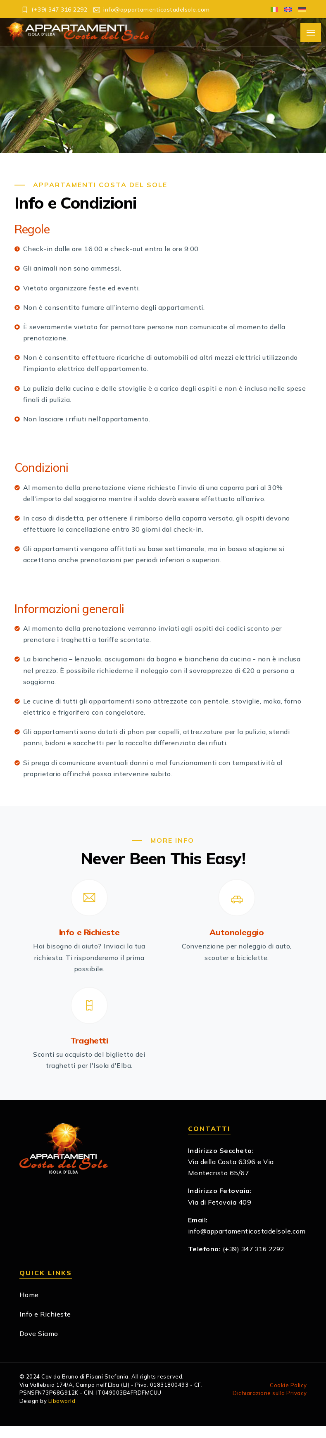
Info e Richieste (89, 932)
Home (29, 1307)
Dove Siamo (38, 1345)
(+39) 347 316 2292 (256, 1261)
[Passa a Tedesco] (300, 8)
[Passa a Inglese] (286, 8)
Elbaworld (62, 1412)
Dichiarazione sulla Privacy (270, 1405)
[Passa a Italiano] (272, 8)
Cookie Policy (288, 1397)
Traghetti (89, 1041)
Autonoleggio (236, 932)
